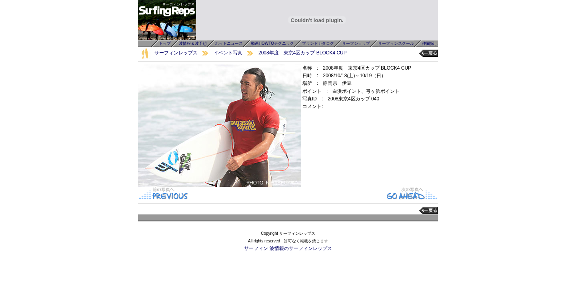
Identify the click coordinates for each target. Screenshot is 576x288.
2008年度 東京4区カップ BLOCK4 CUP (302, 53)
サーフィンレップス (176, 53)
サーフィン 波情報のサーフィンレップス (288, 248)
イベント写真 (228, 53)
